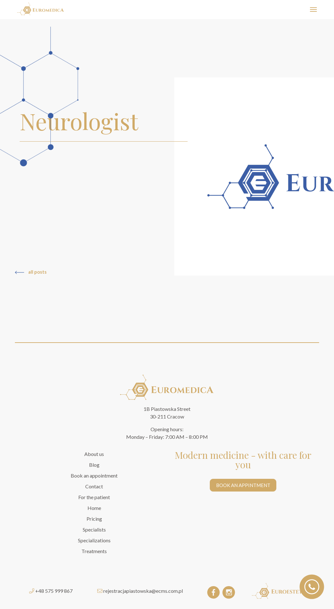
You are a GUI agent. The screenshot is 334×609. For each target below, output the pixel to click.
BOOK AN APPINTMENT (243, 485)
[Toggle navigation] (313, 10)
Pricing (94, 519)
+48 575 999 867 (54, 591)
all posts (31, 272)
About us (94, 454)
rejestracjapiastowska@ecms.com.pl (143, 591)
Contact (94, 486)
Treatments (94, 551)
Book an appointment (94, 475)
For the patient (94, 497)
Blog (94, 465)
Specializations (94, 540)
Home (94, 508)
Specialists (94, 529)
